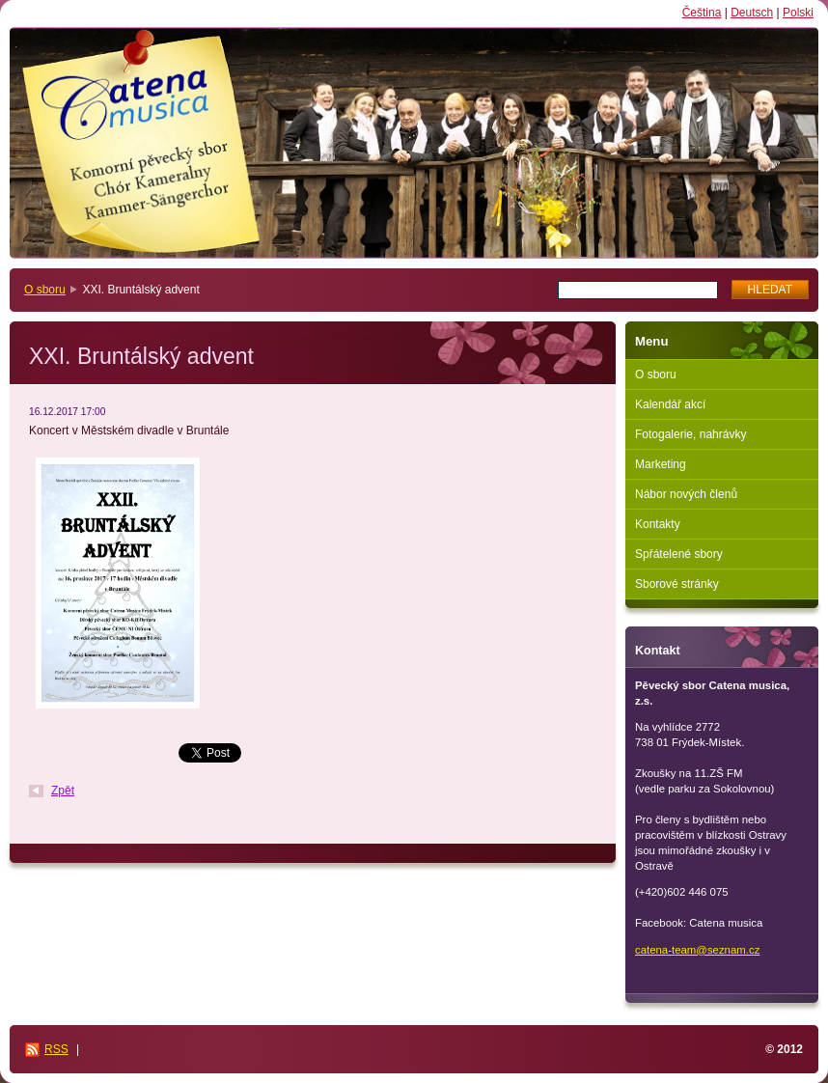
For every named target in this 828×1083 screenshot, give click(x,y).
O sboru (45, 289)
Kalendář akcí (670, 404)
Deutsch (752, 12)
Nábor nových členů (686, 494)
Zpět (62, 790)
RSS (56, 1049)
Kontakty (657, 524)
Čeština (702, 12)
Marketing (660, 464)
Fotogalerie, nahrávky (690, 434)
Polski (798, 12)
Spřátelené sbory (679, 554)
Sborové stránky (677, 584)
